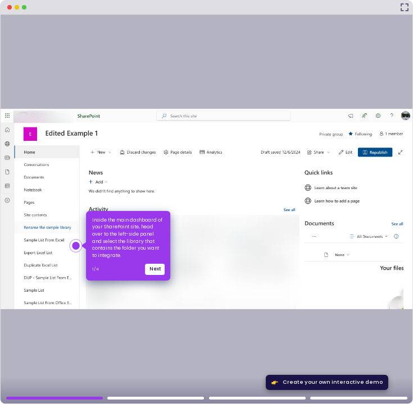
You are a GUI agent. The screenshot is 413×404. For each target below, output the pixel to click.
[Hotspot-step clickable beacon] (76, 246)
